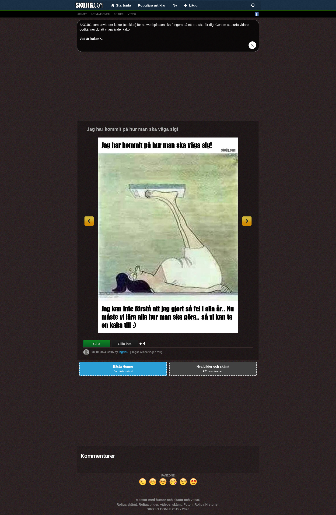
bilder (119, 14)
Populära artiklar (152, 5)
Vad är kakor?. (91, 39)
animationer (100, 14)
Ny (175, 5)
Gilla (96, 344)
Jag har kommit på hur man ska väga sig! (132, 129)
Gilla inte (125, 344)
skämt (82, 14)
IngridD (123, 352)
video (132, 14)
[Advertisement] (168, 88)
